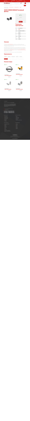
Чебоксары (9, 105)
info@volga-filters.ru (6, 1)
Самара (24, 1)
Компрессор (5, 126)
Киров (7, 105)
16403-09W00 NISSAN (10, 44)
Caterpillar (17, 127)
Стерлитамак (13, 105)
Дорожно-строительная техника (7, 131)
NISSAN (19, 29)
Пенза (6, 105)
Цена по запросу (20, 20)
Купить (20, 21)
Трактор (5, 128)
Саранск (11, 105)
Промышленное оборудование (7, 130)
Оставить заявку (17, 117)
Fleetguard (17, 128)
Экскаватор (5, 129)
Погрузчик (5, 127)
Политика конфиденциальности (15, 138)
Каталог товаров (6, 116)
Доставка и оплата (6, 117)
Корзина (16, 116)
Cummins (16, 126)
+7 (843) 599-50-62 (11, 111)
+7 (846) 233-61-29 (11, 112)
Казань (17, 1)
